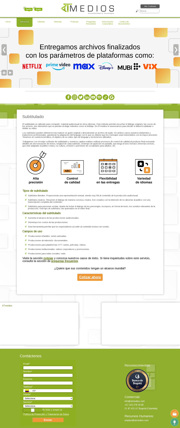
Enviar (48, 419)
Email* (26, 364)
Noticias (58, 21)
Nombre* (27, 371)
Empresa (27, 379)
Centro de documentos (124, 22)
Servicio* (27, 402)
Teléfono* (28, 387)
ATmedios (7, 305)
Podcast (74, 21)
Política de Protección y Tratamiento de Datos (46, 414)
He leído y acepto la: (43, 410)
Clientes (41, 21)
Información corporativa (107, 22)
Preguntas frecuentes (91, 22)
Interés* (27, 394)
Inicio (8, 21)
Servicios (24, 21)
